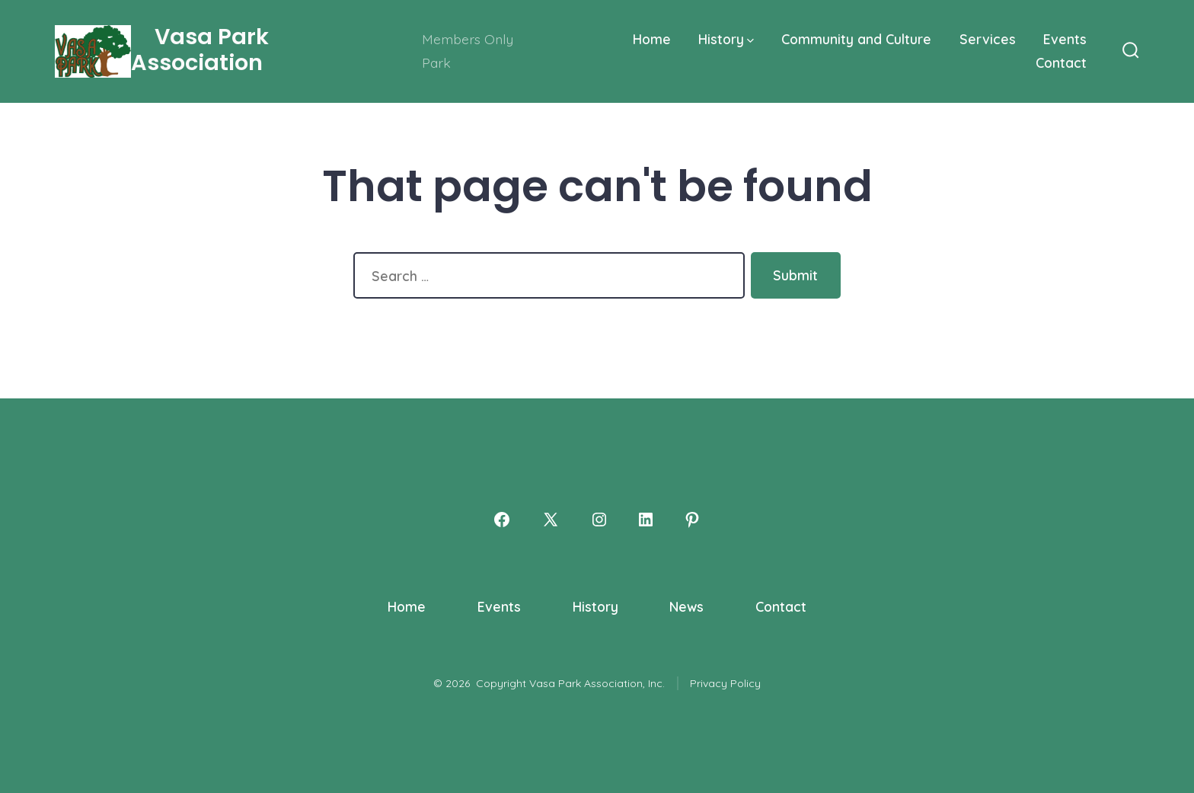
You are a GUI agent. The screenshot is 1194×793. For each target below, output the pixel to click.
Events (1065, 38)
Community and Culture (856, 38)
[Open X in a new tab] (550, 519)
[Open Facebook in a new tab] (501, 519)
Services (987, 38)
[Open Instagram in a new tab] (599, 519)
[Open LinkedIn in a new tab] (645, 519)
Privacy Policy (725, 683)
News (686, 606)
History (726, 38)
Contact (1061, 62)
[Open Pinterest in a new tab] (692, 519)
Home (652, 38)
